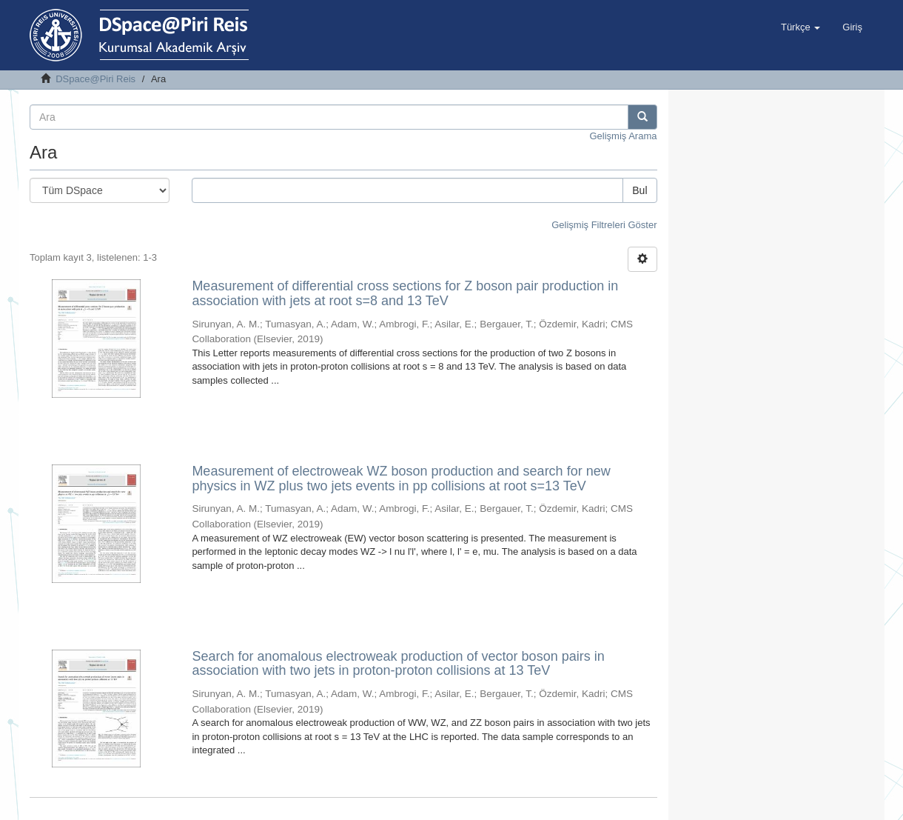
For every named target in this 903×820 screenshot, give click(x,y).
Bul (639, 190)
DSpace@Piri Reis (95, 78)
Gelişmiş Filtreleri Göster (604, 224)
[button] (800, 27)
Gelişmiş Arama (623, 135)
